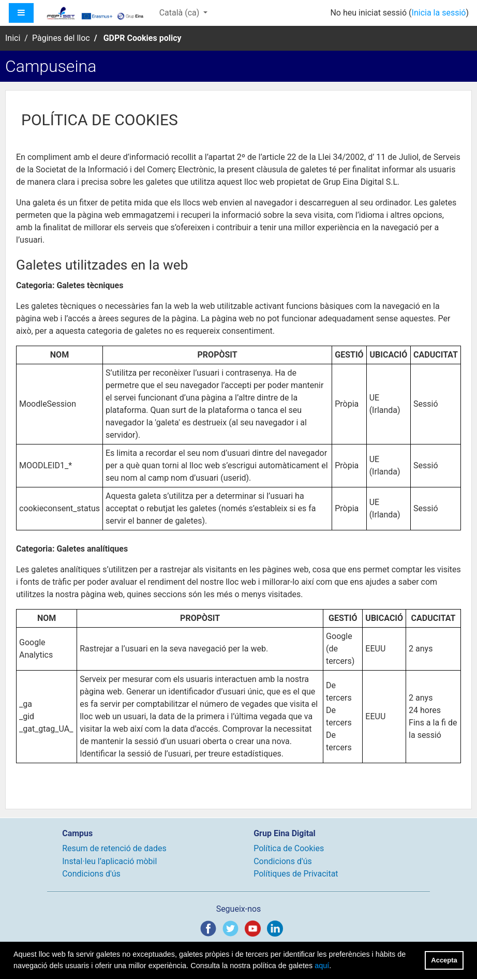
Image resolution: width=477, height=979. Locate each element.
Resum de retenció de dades (114, 848)
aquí (322, 965)
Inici (12, 38)
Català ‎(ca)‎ (180, 13)
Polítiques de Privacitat (296, 874)
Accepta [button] (444, 960)
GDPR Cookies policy (142, 38)
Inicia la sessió (439, 13)
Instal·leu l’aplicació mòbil (109, 861)
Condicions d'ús (91, 874)
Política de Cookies (289, 848)
